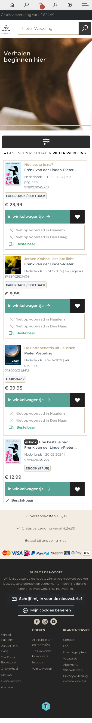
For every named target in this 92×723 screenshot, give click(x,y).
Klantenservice (76, 630)
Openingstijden (74, 652)
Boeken (38, 630)
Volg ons (7, 687)
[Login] (55, 5)
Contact (68, 639)
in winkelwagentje (30, 216)
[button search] (85, 28)
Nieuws (6, 675)
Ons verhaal (9, 668)
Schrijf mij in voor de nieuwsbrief (46, 599)
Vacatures (70, 658)
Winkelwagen (42, 668)
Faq (66, 646)
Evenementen (11, 681)
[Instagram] (45, 621)
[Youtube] (53, 621)
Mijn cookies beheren (46, 610)
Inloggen (38, 662)
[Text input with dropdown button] (55, 28)
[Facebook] (37, 621)
